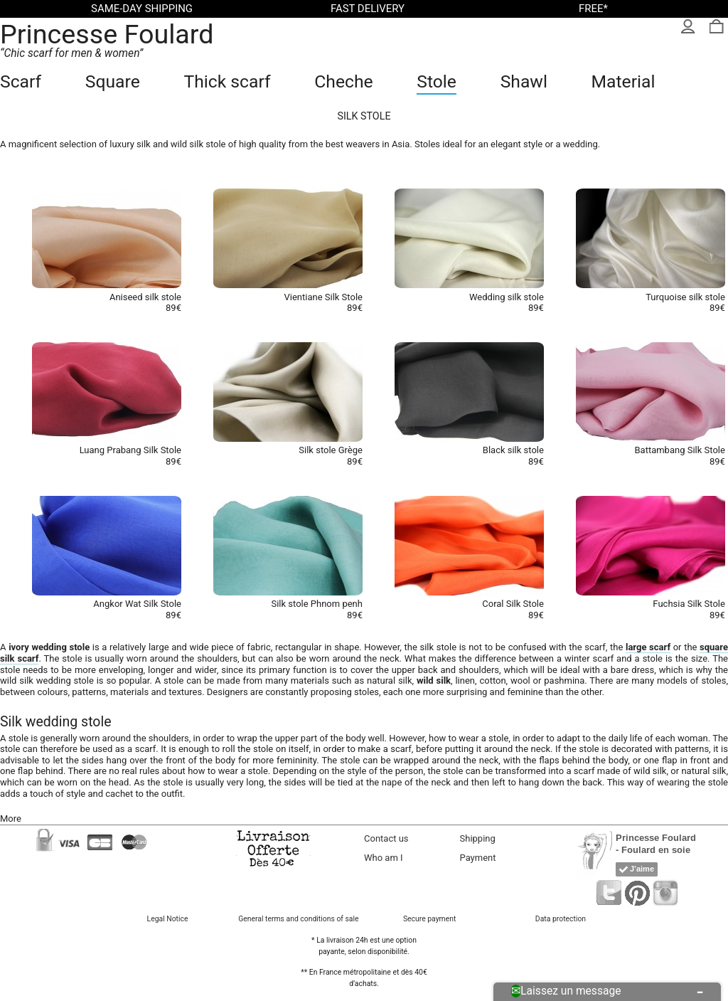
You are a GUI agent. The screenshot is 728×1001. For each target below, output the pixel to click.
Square (112, 81)
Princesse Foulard (107, 34)
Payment (478, 857)
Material (623, 81)
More (10, 818)
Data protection (560, 918)
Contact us (386, 838)
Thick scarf (226, 81)
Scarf (20, 81)
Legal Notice (167, 918)
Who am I (383, 857)
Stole (436, 81)
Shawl (523, 81)
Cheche (343, 81)
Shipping (478, 838)
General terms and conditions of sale (298, 918)
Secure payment (429, 918)
